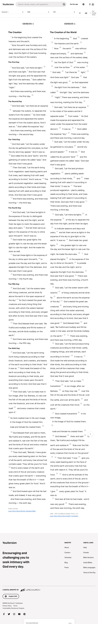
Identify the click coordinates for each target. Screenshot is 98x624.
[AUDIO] (80, 13)
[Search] (38, 4)
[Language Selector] (83, 4)
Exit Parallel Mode (93, 12)
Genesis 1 (13, 12)
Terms (15, 606)
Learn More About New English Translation (64, 516)
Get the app (74, 4)
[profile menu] (91, 4)
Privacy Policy (7, 606)
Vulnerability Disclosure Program (13, 608)
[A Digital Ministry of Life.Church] (49, 588)
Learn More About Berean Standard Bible (22, 511)
